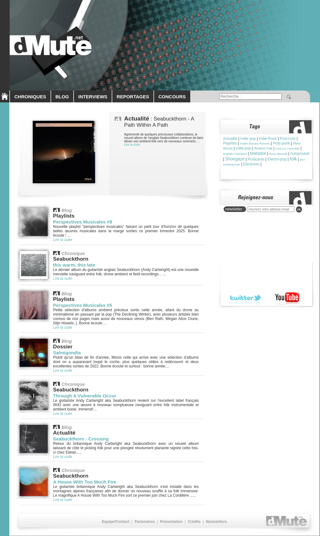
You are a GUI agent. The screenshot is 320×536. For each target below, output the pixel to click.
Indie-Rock (268, 138)
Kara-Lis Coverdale (287, 148)
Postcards (256, 159)
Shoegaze (235, 158)
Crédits (194, 521)
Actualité (230, 138)
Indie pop (248, 138)
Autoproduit (299, 153)
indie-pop (243, 148)
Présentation (171, 521)
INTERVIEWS (92, 96)
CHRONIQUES (30, 96)
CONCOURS (172, 96)
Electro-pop (276, 159)
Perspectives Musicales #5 (82, 305)
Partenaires (144, 521)
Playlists (230, 143)
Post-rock (288, 138)
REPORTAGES (133, 96)
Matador (258, 153)
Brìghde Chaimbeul (235, 153)
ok (299, 209)
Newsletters (216, 521)
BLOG (62, 96)
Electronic (251, 164)
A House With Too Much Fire (84, 481)
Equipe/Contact (115, 521)
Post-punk (281, 143)
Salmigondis (67, 352)
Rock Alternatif (278, 153)
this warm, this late (74, 265)
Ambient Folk (263, 148)
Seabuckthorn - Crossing (81, 438)
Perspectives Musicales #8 (82, 221)
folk (293, 158)
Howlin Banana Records (255, 143)
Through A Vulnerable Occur (84, 395)
